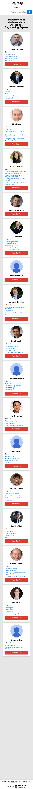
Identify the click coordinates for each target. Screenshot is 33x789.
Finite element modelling (13, 584)
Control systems (10, 669)
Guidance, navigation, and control (16, 675)
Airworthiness (9, 455)
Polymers (8, 542)
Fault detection (10, 494)
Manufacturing (9, 104)
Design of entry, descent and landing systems (14, 152)
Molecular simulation (12, 538)
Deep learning (9, 713)
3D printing (8, 142)
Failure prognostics (11, 492)
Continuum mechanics (12, 580)
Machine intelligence (12, 102)
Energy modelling (11, 58)
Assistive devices (10, 100)
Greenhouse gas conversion (14, 411)
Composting (9, 624)
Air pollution (9, 364)
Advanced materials (11, 405)
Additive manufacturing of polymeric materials (13, 190)
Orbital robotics (10, 755)
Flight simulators (10, 275)
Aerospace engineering (13, 450)
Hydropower (9, 715)
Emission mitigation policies (14, 367)
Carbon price (9, 711)
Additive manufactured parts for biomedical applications (15, 186)
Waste (7, 630)
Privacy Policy (25, 783)
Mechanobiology (10, 586)
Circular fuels (9, 407)
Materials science (10, 536)
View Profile (16, 71)
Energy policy (9, 60)
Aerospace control (11, 667)
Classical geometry (11, 273)
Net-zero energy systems (13, 717)
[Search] (29, 12)
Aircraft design (10, 453)
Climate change (10, 54)
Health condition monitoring (14, 496)
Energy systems (10, 369)
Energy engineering (11, 56)
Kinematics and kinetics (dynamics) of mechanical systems (16, 280)
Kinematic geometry (11, 277)
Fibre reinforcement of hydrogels (16, 582)
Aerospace (8, 98)
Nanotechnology (10, 626)
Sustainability (9, 628)
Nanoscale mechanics (12, 540)
